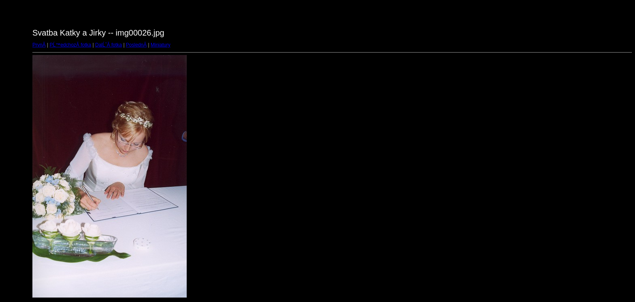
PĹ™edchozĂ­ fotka (70, 45)
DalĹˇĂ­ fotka (108, 45)
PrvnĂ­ (39, 45)
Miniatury (160, 45)
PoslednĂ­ (136, 45)
